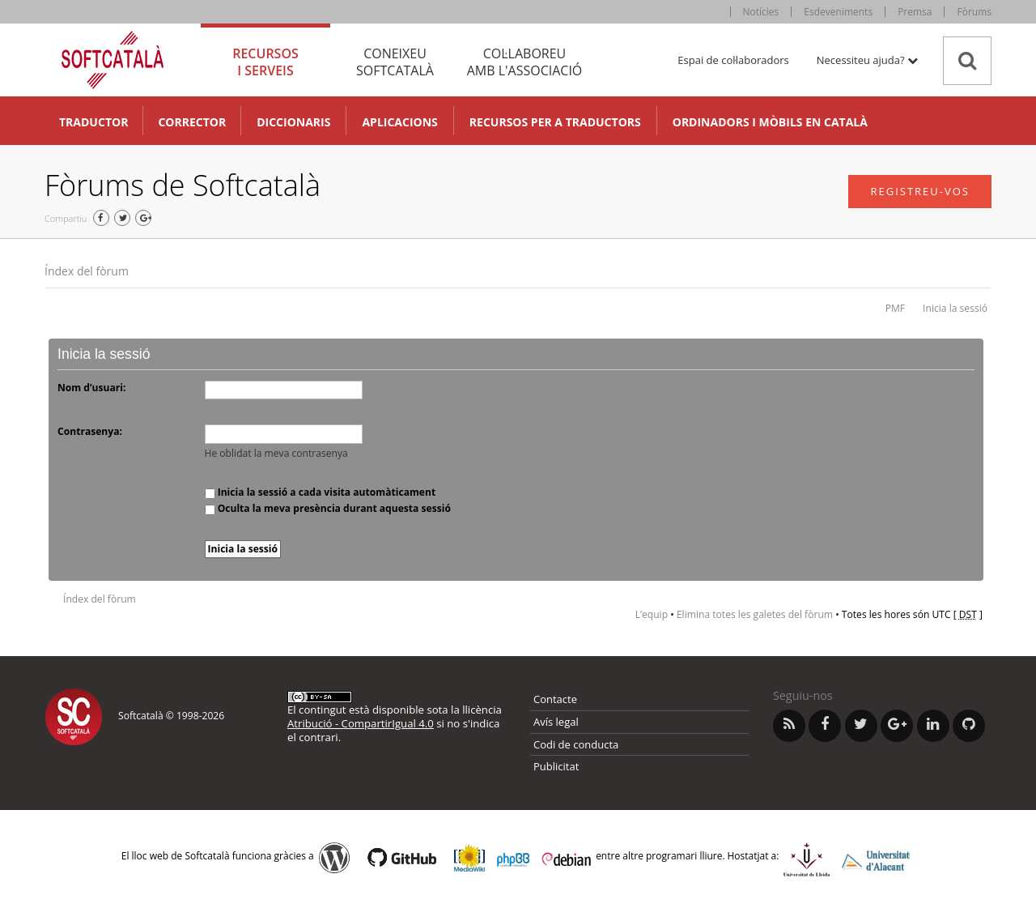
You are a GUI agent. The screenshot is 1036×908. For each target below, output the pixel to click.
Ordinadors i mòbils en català (770, 122)
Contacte (555, 699)
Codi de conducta (575, 744)
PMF (895, 308)
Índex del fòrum (87, 271)
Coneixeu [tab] (395, 62)
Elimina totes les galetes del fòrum (755, 614)
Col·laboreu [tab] (524, 62)
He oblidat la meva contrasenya (276, 453)
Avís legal (556, 721)
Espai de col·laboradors (732, 60)
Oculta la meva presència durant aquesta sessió (328, 508)
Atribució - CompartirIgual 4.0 (360, 723)
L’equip (651, 614)
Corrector (192, 122)
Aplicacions (399, 122)
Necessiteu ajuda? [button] (867, 60)
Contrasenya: (89, 431)
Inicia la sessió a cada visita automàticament (320, 492)
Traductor (93, 122)
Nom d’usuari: (91, 387)
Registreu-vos (920, 191)
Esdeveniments (838, 11)
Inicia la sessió (955, 308)
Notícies (761, 11)
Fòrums (974, 11)
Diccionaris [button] (293, 122)
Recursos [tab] (265, 62)
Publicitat (556, 766)
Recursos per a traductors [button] (555, 122)
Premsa (915, 11)
